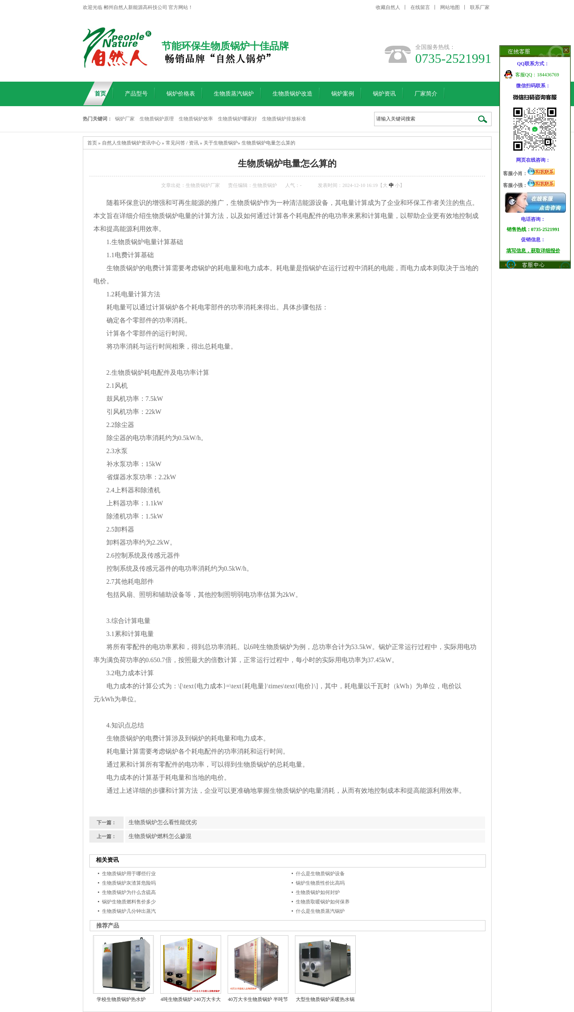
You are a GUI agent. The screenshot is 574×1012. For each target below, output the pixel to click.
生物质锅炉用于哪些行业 (129, 873)
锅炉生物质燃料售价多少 (129, 902)
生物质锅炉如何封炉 (318, 892)
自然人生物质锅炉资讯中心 (131, 143)
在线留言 (420, 7)
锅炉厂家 (125, 119)
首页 (92, 143)
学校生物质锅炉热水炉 (121, 999)
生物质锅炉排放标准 (284, 119)
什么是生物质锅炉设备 (320, 873)
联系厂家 (480, 7)
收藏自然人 (388, 7)
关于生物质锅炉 (221, 143)
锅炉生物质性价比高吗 (320, 883)
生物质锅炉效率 (196, 119)
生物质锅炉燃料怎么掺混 (160, 836)
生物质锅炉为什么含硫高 (129, 892)
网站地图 (450, 7)
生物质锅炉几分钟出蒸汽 (129, 911)
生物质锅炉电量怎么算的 (268, 143)
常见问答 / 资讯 (182, 143)
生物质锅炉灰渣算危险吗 (129, 883)
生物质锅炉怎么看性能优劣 (163, 822)
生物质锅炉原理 (157, 119)
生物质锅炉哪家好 (237, 119)
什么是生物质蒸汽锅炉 (320, 911)
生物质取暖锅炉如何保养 (323, 902)
